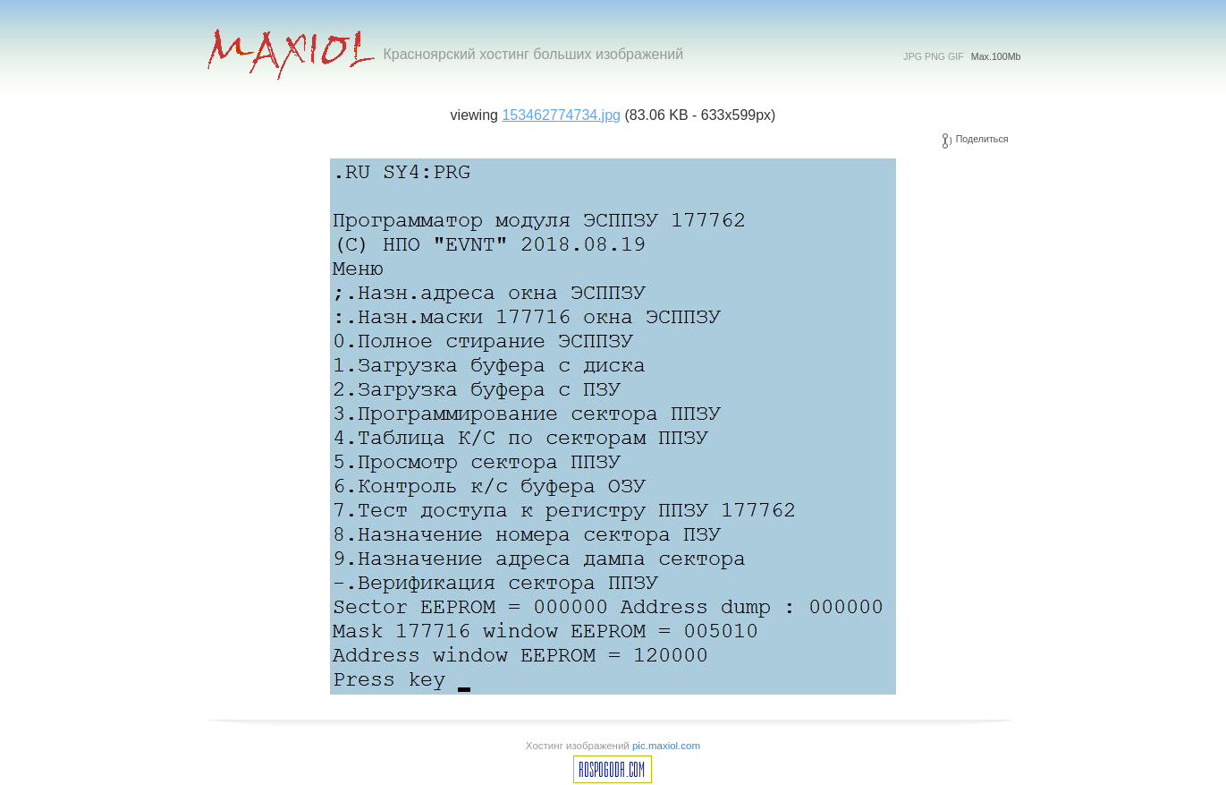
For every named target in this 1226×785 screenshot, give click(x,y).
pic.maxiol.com (666, 745)
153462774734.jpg (561, 115)
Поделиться (982, 138)
